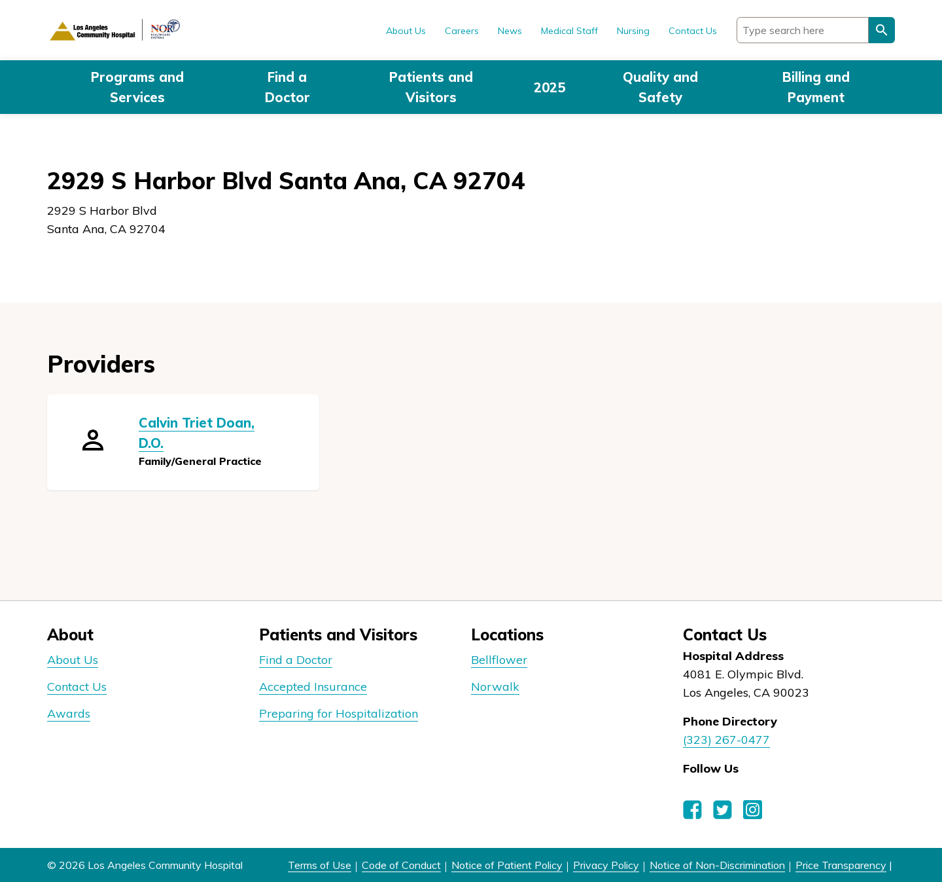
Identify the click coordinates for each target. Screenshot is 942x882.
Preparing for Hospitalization (338, 713)
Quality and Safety (660, 87)
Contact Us (693, 31)
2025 (549, 87)
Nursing (633, 31)
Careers (462, 31)
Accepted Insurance (313, 686)
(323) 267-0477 (726, 739)
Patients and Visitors (431, 87)
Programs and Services (137, 87)
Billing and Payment (816, 87)
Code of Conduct (401, 865)
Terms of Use (319, 865)
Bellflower (499, 659)
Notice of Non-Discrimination (717, 865)
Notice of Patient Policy (507, 865)
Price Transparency (840, 865)
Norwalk (495, 686)
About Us (406, 31)
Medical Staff (569, 31)
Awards (68, 713)
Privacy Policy (606, 865)
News (510, 31)
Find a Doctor (287, 87)
